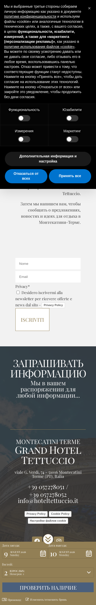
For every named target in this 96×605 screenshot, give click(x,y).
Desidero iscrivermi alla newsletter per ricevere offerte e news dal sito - (43, 298)
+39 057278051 (46, 486)
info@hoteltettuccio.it (48, 500)
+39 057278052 (48, 494)
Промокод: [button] (12, 600)
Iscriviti (32, 319)
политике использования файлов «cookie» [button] (39, 47)
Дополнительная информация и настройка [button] (48, 158)
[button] (48, 539)
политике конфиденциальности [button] (30, 16)
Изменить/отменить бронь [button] (46, 599)
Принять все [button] (70, 176)
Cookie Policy (60, 513)
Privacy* (22, 286)
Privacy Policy (53, 305)
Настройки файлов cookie (48, 520)
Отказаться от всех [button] (26, 176)
